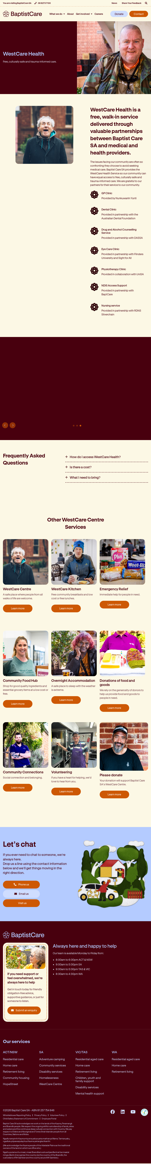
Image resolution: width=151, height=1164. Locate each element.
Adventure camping (52, 1059)
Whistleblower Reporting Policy (17, 1116)
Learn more (17, 608)
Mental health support (90, 1094)
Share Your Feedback (131, 3)
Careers (99, 13)
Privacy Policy (40, 1116)
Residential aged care (90, 1059)
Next (12, 426)
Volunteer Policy (57, 1116)
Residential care (13, 1059)
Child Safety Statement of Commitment (20, 1119)
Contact (139, 13)
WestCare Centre (50, 1084)
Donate (119, 13)
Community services (52, 1065)
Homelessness (49, 1078)
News (114, 3)
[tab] (106, 457)
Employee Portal (49, 1119)
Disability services (50, 1072)
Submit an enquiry (24, 1010)
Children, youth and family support (88, 1079)
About (70, 13)
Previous (5, 426)
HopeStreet (10, 1084)
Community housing (16, 1078)
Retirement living (13, 1072)
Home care (10, 1065)
